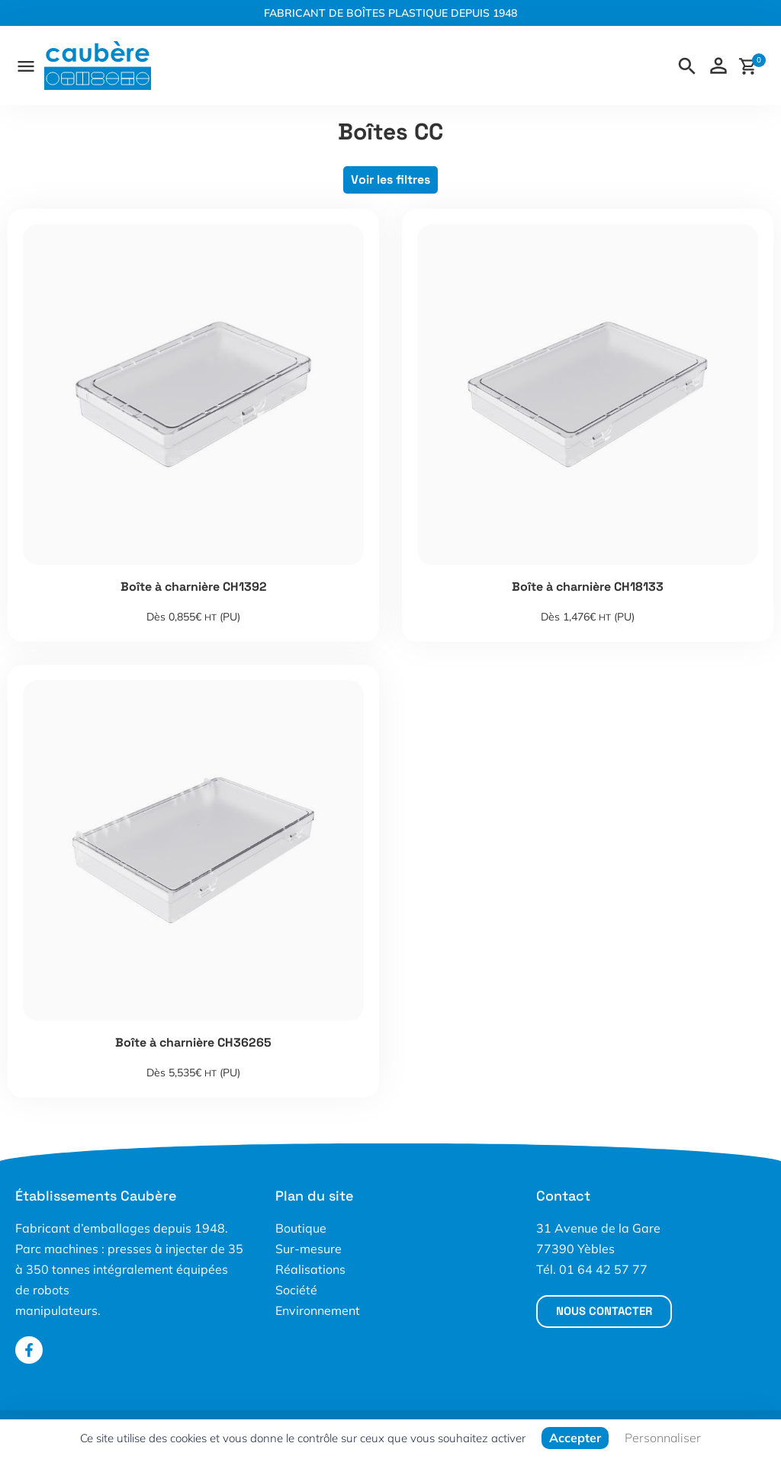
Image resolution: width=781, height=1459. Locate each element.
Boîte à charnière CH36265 (193, 1042)
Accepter (575, 1437)
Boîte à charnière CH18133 (588, 587)
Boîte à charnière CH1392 (194, 587)
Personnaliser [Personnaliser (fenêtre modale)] (663, 1437)
